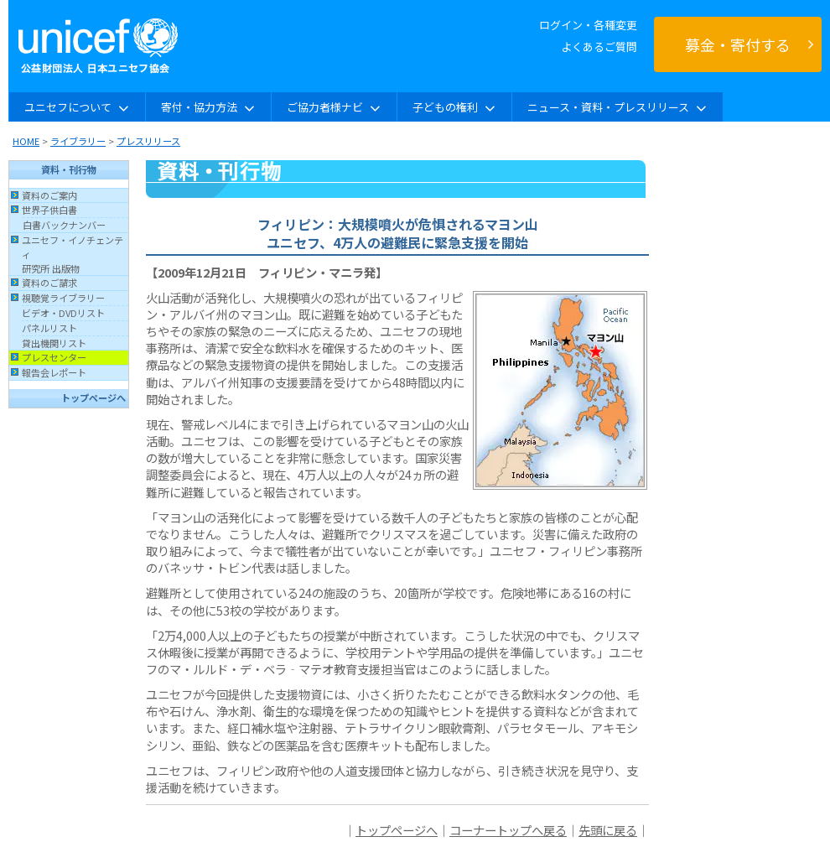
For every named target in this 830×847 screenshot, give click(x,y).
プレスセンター (54, 357)
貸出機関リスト (54, 343)
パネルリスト (49, 328)
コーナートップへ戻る (508, 830)
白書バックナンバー (64, 224)
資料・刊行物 (68, 169)
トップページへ (93, 397)
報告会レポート (54, 372)
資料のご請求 (49, 282)
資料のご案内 (49, 195)
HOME (26, 141)
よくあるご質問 (599, 46)
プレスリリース (148, 141)
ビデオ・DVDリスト (63, 313)
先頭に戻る (607, 830)
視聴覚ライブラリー (63, 297)
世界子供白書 (49, 209)
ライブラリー (78, 141)
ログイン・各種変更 (588, 24)
